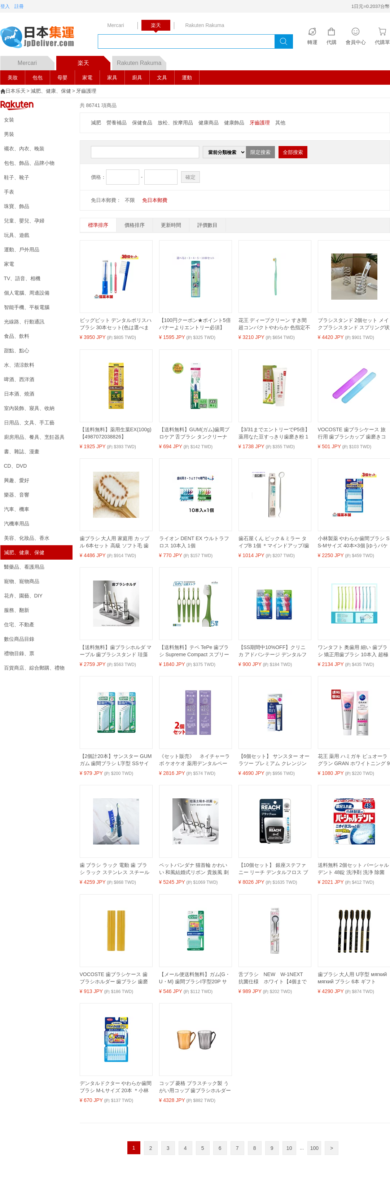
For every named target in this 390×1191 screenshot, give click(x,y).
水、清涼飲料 (19, 365)
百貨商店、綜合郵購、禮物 (34, 668)
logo (41, 37)
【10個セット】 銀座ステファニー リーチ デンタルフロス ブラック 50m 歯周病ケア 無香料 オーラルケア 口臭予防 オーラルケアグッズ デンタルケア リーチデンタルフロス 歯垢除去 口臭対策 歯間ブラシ (273, 869)
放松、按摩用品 (175, 122)
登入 (5, 6)
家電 (87, 77)
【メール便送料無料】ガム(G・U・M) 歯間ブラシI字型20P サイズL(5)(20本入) (195, 978)
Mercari (36, 61)
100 (314, 1148)
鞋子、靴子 (16, 177)
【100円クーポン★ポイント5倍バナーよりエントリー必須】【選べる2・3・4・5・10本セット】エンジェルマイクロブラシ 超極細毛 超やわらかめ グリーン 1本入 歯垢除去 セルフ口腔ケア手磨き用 (195, 324)
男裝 (9, 134)
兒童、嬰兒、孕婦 (24, 221)
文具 (162, 77)
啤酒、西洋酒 (19, 379)
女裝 (9, 120)
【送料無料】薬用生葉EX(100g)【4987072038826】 (116, 433)
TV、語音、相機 (22, 278)
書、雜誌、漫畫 (21, 451)
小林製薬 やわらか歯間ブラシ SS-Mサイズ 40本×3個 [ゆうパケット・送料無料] (354, 542)
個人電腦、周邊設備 (26, 293)
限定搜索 (260, 152)
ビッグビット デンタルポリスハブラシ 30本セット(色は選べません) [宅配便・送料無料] (116, 324)
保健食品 (142, 122)
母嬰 (62, 77)
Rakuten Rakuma (141, 61)
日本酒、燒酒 (19, 394)
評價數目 (207, 225)
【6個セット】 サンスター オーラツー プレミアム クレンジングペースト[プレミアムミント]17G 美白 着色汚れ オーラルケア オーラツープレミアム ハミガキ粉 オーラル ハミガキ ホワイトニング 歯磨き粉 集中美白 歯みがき (274, 760)
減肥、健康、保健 (51, 91)
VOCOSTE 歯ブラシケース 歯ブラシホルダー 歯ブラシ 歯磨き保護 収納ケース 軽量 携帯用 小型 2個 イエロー (115, 978)
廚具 (137, 77)
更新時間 (171, 225)
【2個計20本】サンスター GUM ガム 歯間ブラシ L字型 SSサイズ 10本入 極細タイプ (116, 760)
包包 (37, 77)
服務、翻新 (16, 610)
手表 (9, 192)
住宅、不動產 (19, 624)
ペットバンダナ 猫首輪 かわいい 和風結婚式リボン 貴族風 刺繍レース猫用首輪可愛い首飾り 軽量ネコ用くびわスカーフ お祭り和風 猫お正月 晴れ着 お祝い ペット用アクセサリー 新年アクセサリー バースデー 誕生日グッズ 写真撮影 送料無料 (195, 869)
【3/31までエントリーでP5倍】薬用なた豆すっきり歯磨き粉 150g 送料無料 (274, 433)
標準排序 (98, 225)
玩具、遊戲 (16, 235)
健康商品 (208, 122)
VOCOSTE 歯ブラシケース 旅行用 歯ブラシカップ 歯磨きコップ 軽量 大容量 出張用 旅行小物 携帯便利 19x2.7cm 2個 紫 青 (354, 433)
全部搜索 (293, 152)
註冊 (19, 6)
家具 (112, 77)
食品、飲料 (16, 336)
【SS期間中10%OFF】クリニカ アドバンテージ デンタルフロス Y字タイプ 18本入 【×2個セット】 (273, 651)
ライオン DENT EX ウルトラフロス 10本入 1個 (194, 541)
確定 (190, 177)
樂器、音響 (16, 495)
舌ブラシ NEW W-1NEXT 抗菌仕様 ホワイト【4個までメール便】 (273, 978)
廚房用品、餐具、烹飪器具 (34, 437)
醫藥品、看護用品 (24, 567)
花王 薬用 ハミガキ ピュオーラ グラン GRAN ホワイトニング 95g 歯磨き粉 (354, 760)
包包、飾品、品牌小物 (29, 163)
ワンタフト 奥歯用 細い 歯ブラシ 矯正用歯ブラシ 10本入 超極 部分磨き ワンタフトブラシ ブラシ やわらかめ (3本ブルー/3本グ (354, 651)
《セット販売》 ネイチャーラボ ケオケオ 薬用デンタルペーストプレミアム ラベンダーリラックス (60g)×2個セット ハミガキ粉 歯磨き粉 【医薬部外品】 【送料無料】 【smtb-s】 (195, 760)
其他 (280, 122)
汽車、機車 (16, 509)
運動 (187, 77)
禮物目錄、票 (19, 653)
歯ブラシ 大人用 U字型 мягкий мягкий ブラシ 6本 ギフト (352, 977)
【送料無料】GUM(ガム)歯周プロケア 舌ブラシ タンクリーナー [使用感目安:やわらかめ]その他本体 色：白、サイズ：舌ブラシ (195, 433)
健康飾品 (234, 122)
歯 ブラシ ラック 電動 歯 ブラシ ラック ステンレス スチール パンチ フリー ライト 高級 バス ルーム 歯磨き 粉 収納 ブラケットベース (115, 869)
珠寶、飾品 (16, 206)
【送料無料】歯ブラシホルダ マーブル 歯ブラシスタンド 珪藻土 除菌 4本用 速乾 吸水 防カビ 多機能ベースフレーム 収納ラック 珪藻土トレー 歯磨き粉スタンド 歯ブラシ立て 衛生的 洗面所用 (116, 651)
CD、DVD (15, 466)
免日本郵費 (154, 200)
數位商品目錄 (19, 639)
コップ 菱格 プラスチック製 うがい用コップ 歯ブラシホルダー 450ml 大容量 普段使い (195, 1087)
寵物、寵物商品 (21, 581)
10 (289, 1148)
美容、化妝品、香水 (26, 538)
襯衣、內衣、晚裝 (24, 148)
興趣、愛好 (16, 480)
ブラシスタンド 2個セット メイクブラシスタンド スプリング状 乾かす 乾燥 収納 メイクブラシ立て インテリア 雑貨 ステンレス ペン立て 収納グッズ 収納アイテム (354, 324)
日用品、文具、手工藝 (29, 422)
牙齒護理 (86, 91)
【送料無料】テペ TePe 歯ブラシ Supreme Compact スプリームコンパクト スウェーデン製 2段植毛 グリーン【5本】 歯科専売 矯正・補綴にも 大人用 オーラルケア (195, 651)
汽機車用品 (16, 523)
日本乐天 (15, 91)
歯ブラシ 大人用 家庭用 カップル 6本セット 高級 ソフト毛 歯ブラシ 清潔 (115, 542)
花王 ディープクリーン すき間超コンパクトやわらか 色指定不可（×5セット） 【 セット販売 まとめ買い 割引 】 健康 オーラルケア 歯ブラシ (274, 324)
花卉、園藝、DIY (23, 596)
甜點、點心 (16, 350)
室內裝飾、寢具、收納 (29, 408)
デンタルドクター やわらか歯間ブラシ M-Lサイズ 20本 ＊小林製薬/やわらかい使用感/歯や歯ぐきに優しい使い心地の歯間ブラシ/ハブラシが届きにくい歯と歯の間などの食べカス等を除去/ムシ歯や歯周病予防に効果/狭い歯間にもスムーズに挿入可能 (116, 1087)
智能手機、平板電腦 (26, 307)
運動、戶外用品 (21, 249)
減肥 (96, 122)
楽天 (94, 61)
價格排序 (134, 225)
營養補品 (116, 122)
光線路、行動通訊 (24, 322)
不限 (130, 200)
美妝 (13, 77)
